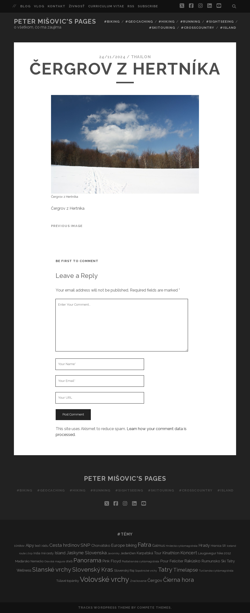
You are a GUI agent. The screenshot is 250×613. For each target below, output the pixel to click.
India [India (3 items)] (36, 553)
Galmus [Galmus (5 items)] (158, 545)
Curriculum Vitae (106, 6)
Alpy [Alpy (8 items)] (30, 545)
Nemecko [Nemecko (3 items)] (37, 561)
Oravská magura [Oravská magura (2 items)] (54, 561)
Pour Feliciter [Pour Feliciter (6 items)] (171, 561)
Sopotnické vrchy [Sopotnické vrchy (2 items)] (146, 570)
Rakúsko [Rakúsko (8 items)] (192, 560)
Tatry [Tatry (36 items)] (165, 569)
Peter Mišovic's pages (55, 21)
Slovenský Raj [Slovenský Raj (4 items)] (124, 570)
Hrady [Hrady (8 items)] (204, 545)
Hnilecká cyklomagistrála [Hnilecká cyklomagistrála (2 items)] (182, 545)
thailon (141, 57)
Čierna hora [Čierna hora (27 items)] (178, 579)
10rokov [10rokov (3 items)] (19, 545)
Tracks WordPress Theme (104, 607)
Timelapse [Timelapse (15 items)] (185, 570)
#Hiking (166, 21)
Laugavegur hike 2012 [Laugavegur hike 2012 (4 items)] (214, 553)
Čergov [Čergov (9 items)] (154, 580)
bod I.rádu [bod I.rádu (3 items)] (41, 545)
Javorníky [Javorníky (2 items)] (114, 553)
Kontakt (56, 6)
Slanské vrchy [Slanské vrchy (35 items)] (51, 569)
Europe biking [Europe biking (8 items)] (124, 545)
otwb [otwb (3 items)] (69, 561)
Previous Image (67, 226)
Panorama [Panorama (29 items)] (87, 560)
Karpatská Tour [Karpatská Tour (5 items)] (149, 553)
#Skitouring (162, 27)
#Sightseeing (220, 21)
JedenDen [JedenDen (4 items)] (128, 553)
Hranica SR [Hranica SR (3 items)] (218, 545)
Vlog (39, 6)
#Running (190, 21)
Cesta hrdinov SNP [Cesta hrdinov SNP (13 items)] (69, 545)
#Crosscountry (197, 27)
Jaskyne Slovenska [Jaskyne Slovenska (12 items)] (86, 552)
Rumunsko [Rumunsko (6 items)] (210, 561)
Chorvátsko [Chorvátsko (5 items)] (100, 545)
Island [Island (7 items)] (60, 553)
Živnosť (77, 6)
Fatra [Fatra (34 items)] (144, 544)
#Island (228, 27)
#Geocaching (139, 21)
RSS (130, 6)
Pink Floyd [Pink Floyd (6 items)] (111, 561)
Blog (25, 6)
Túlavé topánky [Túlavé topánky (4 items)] (67, 581)
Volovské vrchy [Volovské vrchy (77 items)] (104, 579)
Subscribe (148, 6)
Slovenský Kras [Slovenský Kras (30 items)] (92, 569)
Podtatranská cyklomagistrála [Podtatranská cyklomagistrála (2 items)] (140, 561)
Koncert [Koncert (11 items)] (188, 552)
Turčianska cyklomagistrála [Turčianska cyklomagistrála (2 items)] (216, 570)
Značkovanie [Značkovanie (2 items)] (138, 580)
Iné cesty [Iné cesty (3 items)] (47, 553)
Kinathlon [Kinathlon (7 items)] (170, 553)
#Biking (112, 21)
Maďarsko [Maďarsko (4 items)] (22, 561)
